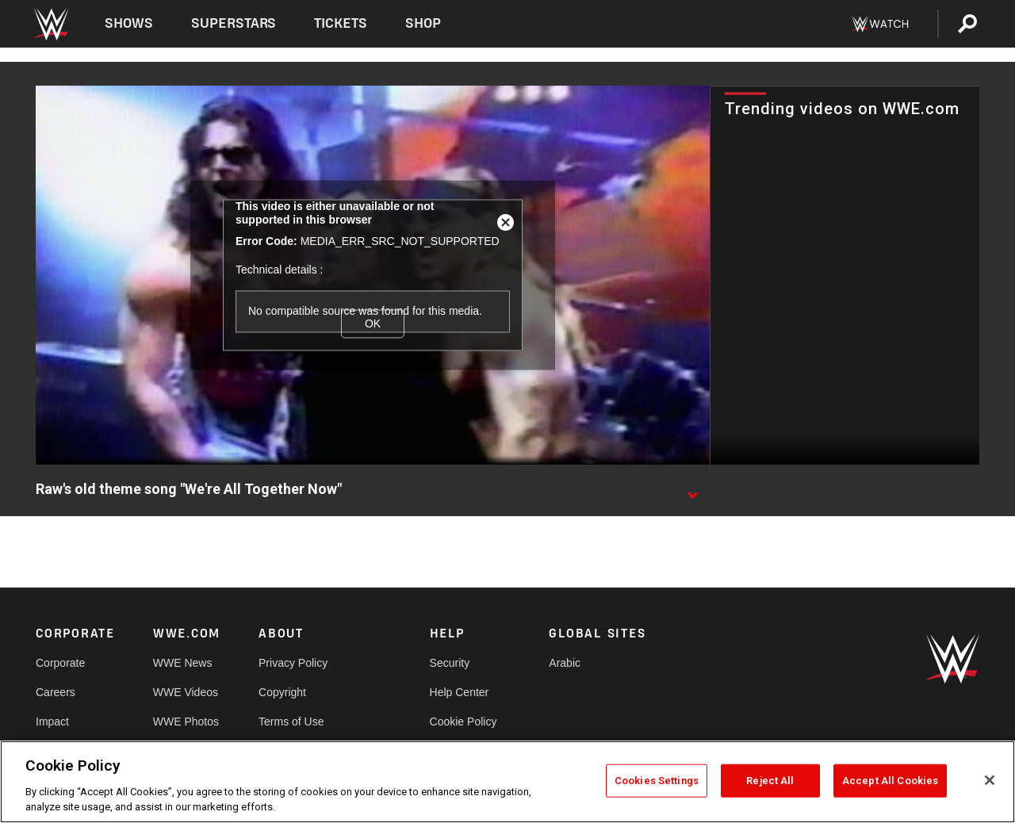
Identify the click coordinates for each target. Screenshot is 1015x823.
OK (373, 323)
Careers (55, 692)
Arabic (564, 662)
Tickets (340, 23)
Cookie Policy (463, 721)
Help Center (459, 692)
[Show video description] (692, 490)
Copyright (282, 692)
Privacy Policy (293, 662)
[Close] (989, 780)
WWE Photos (186, 721)
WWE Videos (185, 692)
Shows (129, 23)
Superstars (234, 23)
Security (450, 662)
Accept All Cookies (890, 781)
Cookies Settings (657, 781)
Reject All (770, 781)
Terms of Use (291, 721)
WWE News (183, 662)
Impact (52, 721)
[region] (507, 782)
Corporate (60, 662)
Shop (423, 23)
